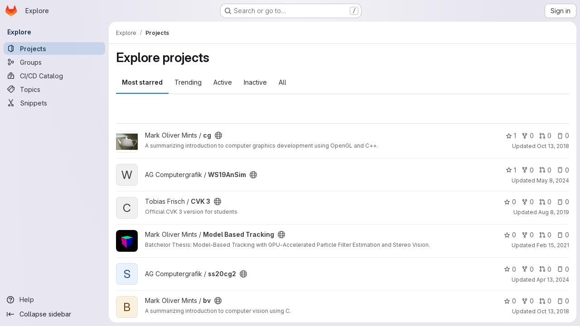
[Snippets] (54, 102)
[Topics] (54, 89)
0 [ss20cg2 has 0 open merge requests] (545, 269)
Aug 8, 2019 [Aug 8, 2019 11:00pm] (553, 212)
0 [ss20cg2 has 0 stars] (510, 269)
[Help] (54, 299)
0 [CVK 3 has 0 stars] (510, 202)
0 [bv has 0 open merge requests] (545, 301)
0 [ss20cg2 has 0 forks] (528, 269)
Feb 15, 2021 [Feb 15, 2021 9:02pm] (552, 245)
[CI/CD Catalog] (54, 75)
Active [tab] (222, 82)
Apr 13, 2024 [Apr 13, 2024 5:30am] (552, 279)
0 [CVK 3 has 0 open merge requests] (545, 202)
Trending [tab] (188, 82)
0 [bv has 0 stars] (510, 301)
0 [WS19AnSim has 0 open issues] (563, 170)
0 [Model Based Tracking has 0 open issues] (563, 235)
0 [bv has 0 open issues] (563, 301)
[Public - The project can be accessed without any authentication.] (218, 135)
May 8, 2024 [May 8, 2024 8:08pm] (552, 180)
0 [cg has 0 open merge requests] (545, 135)
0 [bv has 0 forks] (528, 301)
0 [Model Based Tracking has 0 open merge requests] (545, 235)
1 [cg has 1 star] (511, 135)
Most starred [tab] (142, 82)
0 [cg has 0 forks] (528, 135)
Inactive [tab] (255, 82)
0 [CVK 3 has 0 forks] (528, 202)
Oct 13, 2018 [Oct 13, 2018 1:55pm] (553, 146)
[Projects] (54, 48)
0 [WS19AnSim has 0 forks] (528, 170)
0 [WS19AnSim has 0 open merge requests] (545, 170)
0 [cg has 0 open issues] (563, 135)
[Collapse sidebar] (54, 314)
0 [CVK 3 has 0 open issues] (563, 202)
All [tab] (282, 82)
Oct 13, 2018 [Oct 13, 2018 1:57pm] (553, 311)
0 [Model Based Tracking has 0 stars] (510, 235)
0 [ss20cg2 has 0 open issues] (563, 269)
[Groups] (54, 62)
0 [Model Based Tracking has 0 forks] (528, 235)
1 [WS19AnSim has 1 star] (511, 170)
